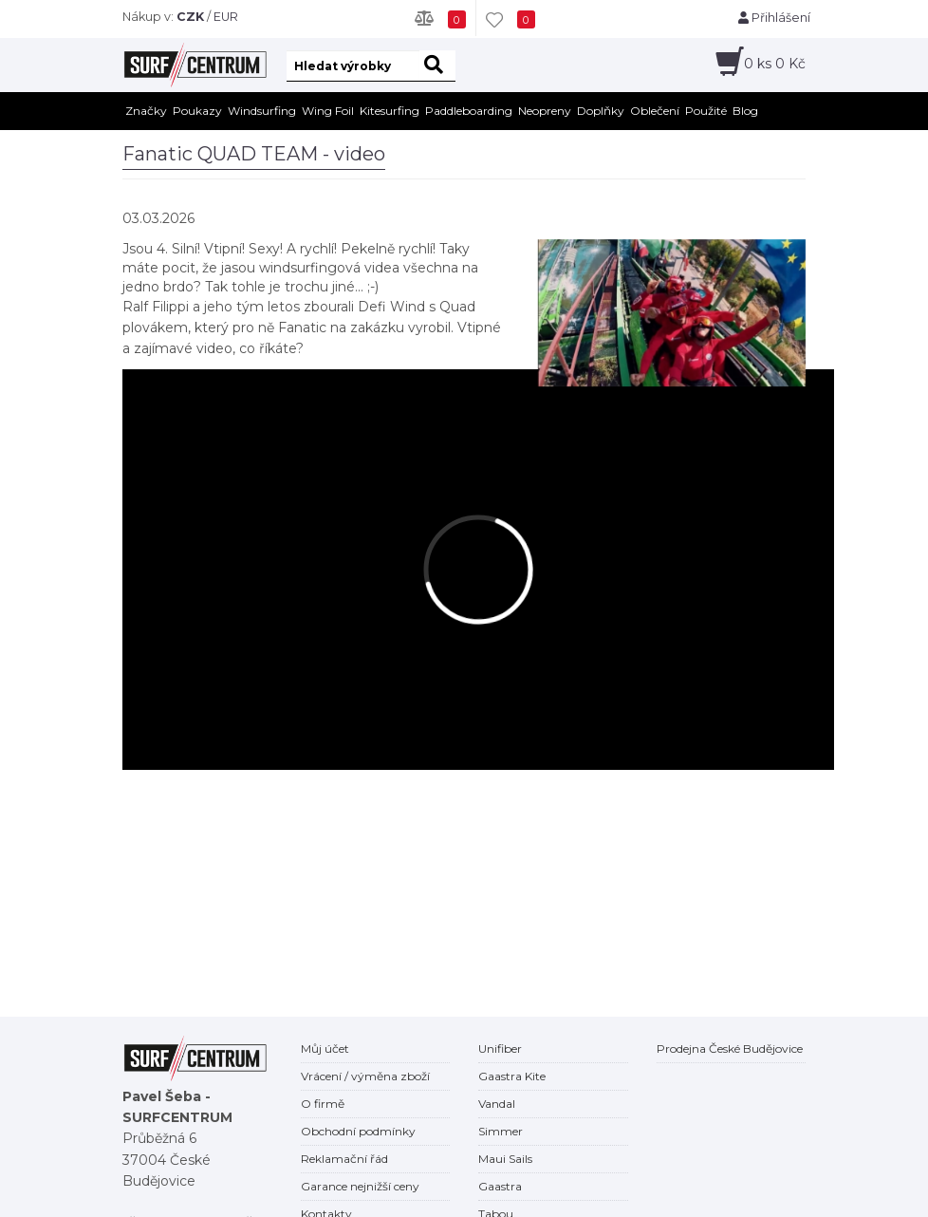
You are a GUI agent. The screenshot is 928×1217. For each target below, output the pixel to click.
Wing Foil (328, 110)
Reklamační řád (344, 1158)
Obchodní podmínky (358, 1131)
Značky (146, 110)
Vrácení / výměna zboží (365, 1076)
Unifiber (500, 1048)
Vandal (496, 1103)
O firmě (322, 1103)
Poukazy (197, 110)
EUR (225, 16)
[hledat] (437, 66)
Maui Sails (505, 1158)
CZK (190, 16)
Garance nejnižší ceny (360, 1186)
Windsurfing (262, 110)
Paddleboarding (468, 110)
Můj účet (325, 1048)
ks (775, 63)
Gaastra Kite (512, 1076)
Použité (706, 110)
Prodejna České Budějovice (730, 1048)
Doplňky (600, 110)
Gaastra (500, 1186)
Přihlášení (774, 17)
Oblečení (654, 110)
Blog (745, 110)
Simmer (500, 1131)
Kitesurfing (389, 110)
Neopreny (544, 110)
